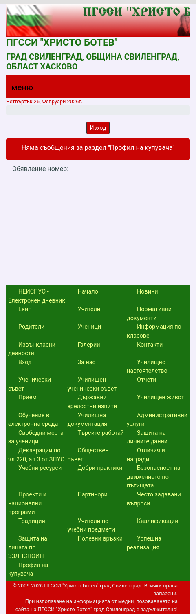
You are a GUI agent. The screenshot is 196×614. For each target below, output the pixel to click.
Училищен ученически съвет (92, 384)
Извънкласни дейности (31, 349)
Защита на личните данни (147, 437)
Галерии (89, 344)
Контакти (150, 344)
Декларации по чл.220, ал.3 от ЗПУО (36, 455)
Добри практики (100, 468)
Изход (98, 128)
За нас (87, 362)
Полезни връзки (100, 538)
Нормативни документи (149, 314)
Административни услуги (157, 420)
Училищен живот (160, 397)
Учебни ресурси (40, 468)
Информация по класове (154, 331)
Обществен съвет (88, 455)
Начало (88, 291)
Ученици (89, 326)
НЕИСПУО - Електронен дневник (36, 296)
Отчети (146, 379)
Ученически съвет (29, 384)
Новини (147, 291)
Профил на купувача (28, 570)
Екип (25, 309)
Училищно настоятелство (147, 367)
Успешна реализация (144, 543)
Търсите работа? (100, 432)
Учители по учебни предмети (91, 526)
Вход (24, 362)
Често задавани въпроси (154, 499)
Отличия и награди (146, 455)
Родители (31, 326)
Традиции (31, 521)
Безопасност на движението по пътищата (154, 477)
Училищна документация (87, 420)
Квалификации (157, 521)
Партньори (93, 494)
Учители (89, 309)
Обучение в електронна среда (33, 420)
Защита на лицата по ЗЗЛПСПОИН (27, 547)
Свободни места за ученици (36, 437)
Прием (27, 397)
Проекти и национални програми (27, 503)
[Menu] (17, 89)
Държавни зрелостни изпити (92, 402)
